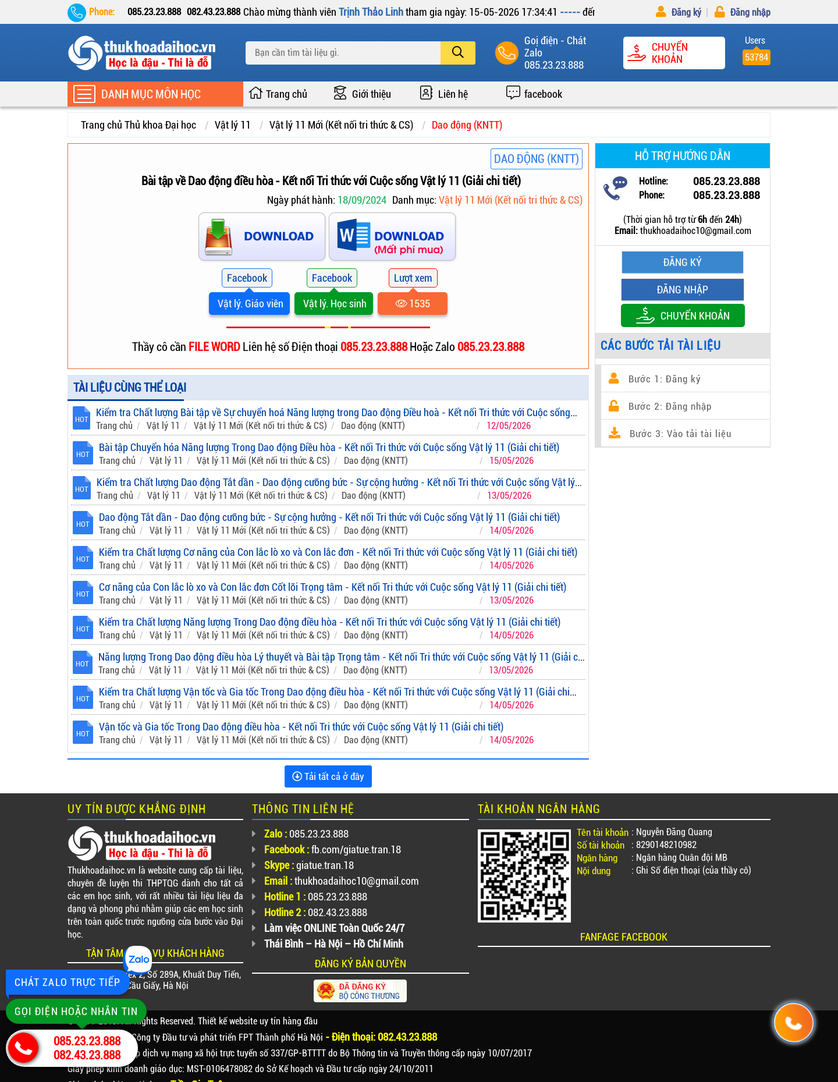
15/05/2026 (511, 460)
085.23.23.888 (554, 65)
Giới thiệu (371, 94)
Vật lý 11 (233, 125)
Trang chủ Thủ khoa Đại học (138, 125)
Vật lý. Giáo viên (249, 303)
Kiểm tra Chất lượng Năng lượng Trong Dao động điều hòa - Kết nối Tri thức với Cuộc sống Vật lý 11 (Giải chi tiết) (329, 622)
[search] (458, 53)
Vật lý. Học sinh (334, 303)
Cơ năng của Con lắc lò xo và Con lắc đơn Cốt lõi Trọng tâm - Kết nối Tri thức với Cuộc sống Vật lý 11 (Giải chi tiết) (332, 587)
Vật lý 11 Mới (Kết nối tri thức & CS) (341, 125)
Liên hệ (453, 94)
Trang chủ (286, 94)
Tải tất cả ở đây (328, 776)
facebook (543, 94)
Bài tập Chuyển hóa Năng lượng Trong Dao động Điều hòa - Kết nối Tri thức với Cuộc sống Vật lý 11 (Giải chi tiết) (329, 447)
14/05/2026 (511, 530)
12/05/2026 (509, 425)
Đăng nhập (742, 12)
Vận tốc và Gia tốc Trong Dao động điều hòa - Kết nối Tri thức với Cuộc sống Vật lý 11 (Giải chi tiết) (301, 727)
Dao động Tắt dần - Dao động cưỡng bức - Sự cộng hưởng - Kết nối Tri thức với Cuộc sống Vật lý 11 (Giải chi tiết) (329, 517)
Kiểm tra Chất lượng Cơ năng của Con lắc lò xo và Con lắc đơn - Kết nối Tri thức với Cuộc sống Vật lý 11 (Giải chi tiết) (338, 552)
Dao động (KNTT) (467, 125)
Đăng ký (678, 12)
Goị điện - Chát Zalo (555, 46)
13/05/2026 (509, 495)
